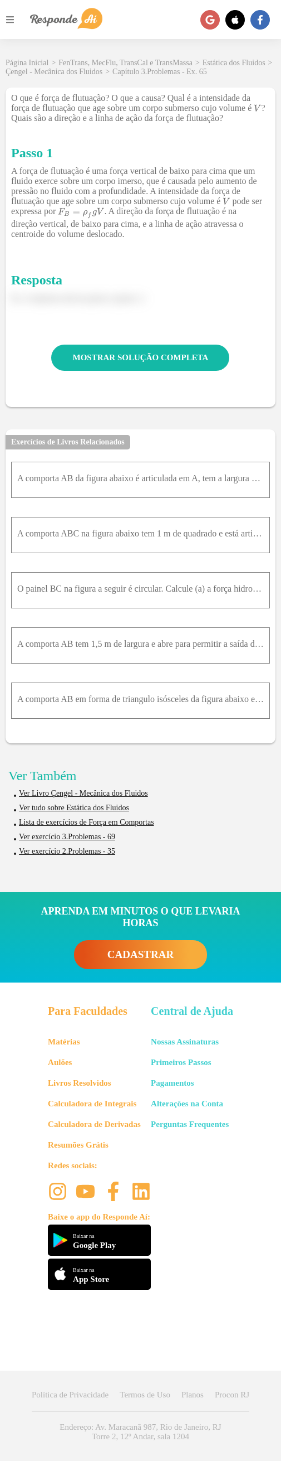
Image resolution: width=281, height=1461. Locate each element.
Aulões (60, 1062)
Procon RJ (232, 1394)
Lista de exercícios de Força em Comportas (86, 822)
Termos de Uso (145, 1394)
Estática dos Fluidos (234, 63)
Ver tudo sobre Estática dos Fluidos (74, 808)
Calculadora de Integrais (92, 1103)
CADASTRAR (140, 954)
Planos (192, 1394)
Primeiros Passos (181, 1062)
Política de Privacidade (70, 1394)
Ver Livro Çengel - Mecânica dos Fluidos (83, 793)
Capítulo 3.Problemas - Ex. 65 (159, 71)
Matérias (64, 1041)
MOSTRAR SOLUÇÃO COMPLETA (141, 357)
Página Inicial (27, 63)
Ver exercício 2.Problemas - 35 (67, 851)
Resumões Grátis (78, 1144)
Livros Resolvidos (79, 1082)
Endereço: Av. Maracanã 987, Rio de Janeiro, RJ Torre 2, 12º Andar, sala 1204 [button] (140, 1432)
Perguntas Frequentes (190, 1124)
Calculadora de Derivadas (94, 1124)
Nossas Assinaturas (185, 1041)
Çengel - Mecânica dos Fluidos (54, 71)
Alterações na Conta (187, 1103)
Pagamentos (172, 1082)
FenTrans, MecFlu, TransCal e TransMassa (125, 63)
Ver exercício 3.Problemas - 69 (67, 837)
